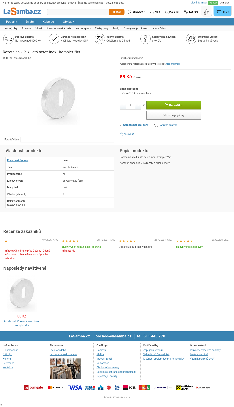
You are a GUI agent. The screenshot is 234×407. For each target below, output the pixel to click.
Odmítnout (225, 2)
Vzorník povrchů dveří (202, 358)
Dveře (31, 21)
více (199, 2)
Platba (100, 354)
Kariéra (7, 358)
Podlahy (12, 21)
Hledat (116, 11)
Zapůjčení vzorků (153, 350)
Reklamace (103, 363)
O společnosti (10, 350)
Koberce (49, 21)
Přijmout (213, 2)
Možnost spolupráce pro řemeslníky (163, 358)
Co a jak (172, 12)
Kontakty (8, 367)
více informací (173, 64)
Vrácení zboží (104, 358)
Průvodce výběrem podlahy (205, 350)
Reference (8, 363)
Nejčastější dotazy (107, 376)
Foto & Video (11, 139)
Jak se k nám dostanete (63, 354)
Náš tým (7, 354)
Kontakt (191, 12)
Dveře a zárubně (199, 354)
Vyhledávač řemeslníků (156, 354)
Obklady (69, 21)
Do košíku (173, 105)
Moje (155, 12)
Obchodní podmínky (108, 367)
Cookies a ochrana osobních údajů (116, 371)
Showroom (136, 12)
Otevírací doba (58, 350)
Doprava (101, 350)
